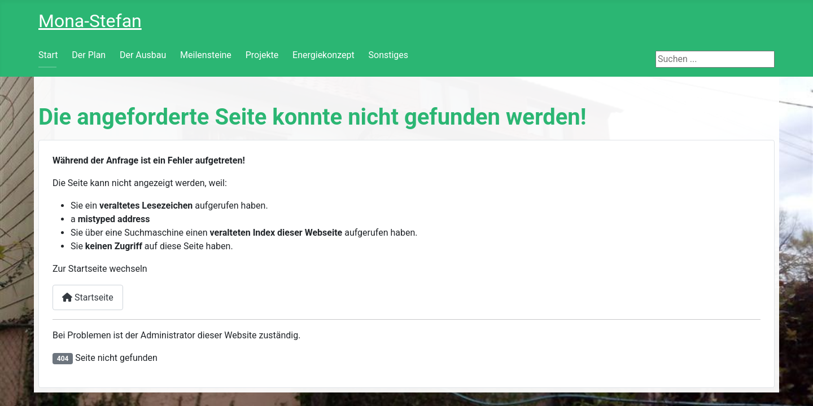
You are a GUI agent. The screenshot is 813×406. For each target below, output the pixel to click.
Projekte (262, 55)
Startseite (87, 297)
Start (48, 55)
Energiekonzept (323, 55)
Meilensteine (205, 55)
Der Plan (89, 55)
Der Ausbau (143, 55)
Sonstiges (389, 55)
